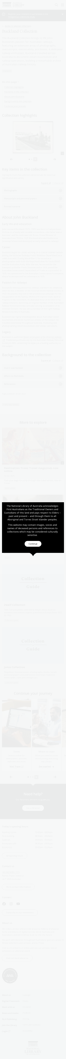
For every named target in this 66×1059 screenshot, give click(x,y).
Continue (33, 543)
